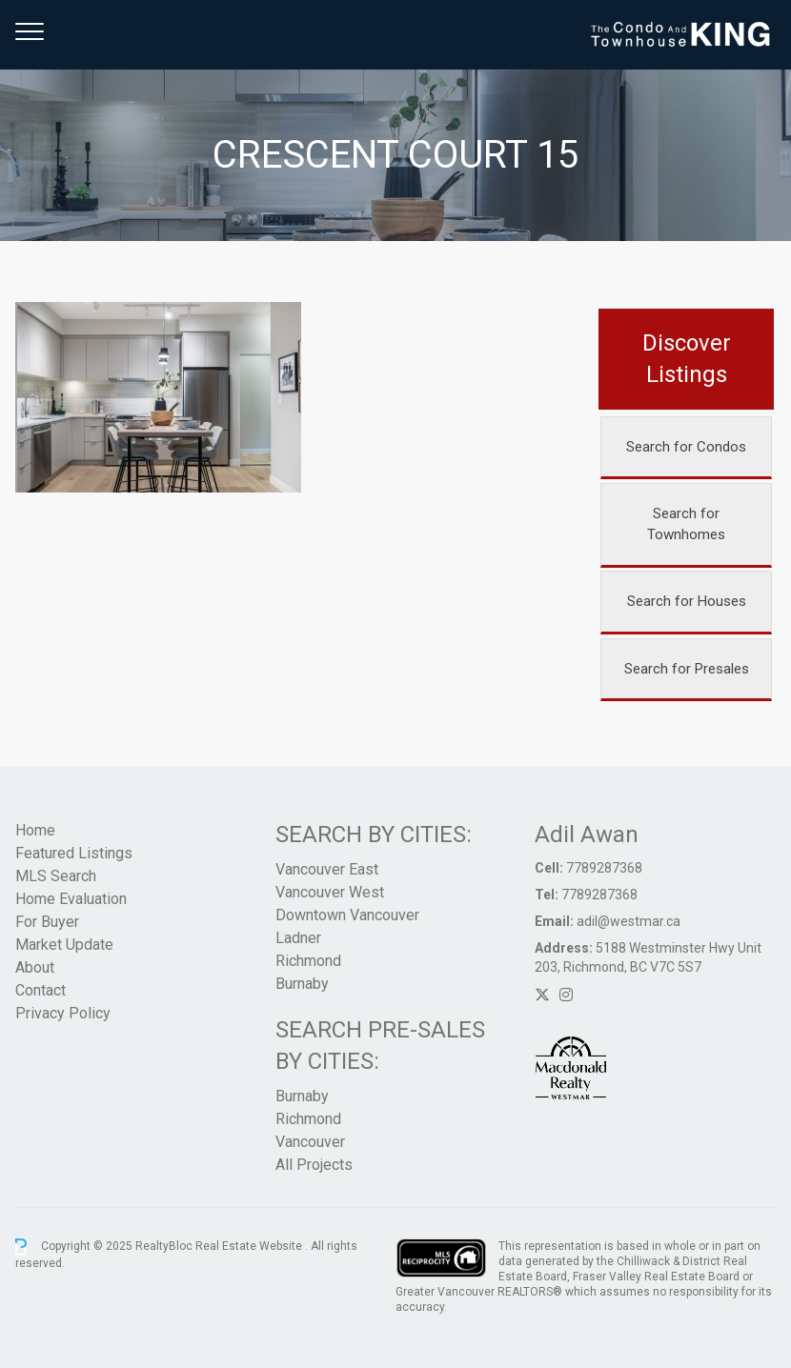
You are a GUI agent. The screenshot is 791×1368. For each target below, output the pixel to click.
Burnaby (302, 984)
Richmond (308, 961)
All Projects (314, 1165)
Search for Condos (686, 446)
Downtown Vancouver (347, 915)
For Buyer (47, 922)
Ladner (298, 938)
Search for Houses (686, 601)
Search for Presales (686, 668)
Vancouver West (329, 892)
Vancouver (310, 1142)
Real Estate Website (250, 1246)
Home (35, 830)
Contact (40, 990)
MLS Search (55, 876)
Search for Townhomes (686, 524)
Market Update (64, 944)
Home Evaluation (71, 899)
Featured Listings (73, 853)
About (34, 967)
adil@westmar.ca (628, 921)
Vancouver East (326, 869)
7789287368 (604, 867)
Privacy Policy (63, 1013)
